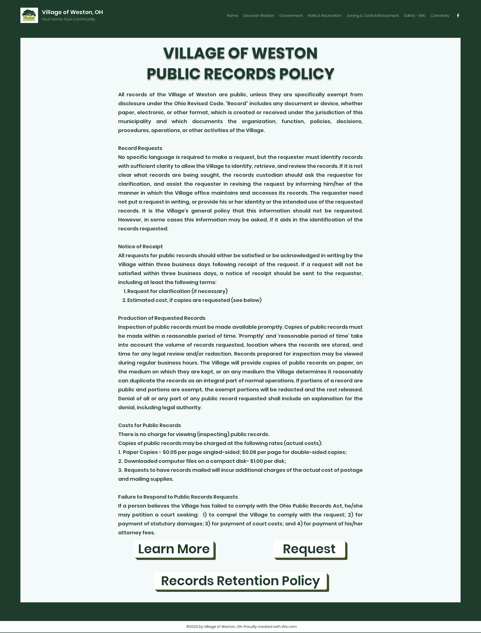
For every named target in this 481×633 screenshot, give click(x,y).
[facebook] (458, 15)
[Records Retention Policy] (240, 581)
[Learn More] (173, 549)
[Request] (309, 549)
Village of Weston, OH (72, 12)
